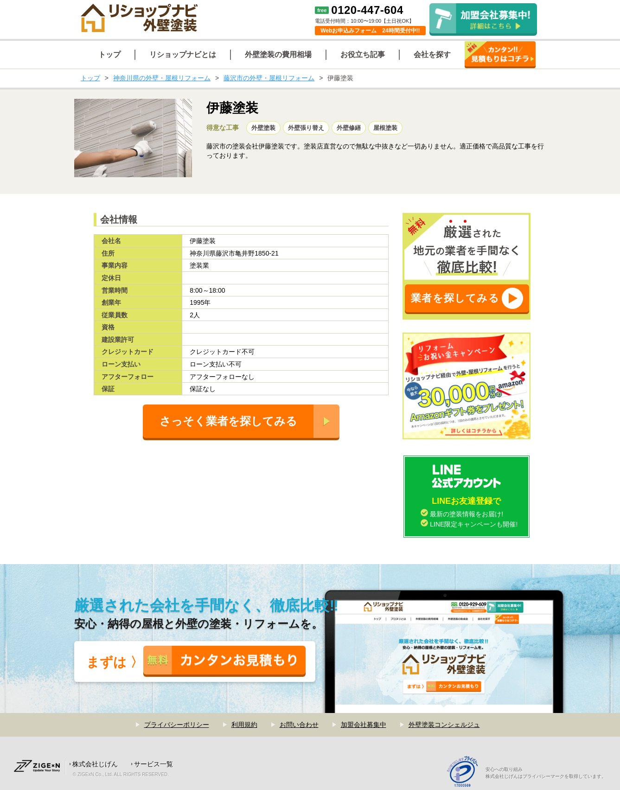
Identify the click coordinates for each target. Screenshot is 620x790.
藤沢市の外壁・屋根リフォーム (269, 78)
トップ (90, 78)
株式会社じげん (95, 764)
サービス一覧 (153, 764)
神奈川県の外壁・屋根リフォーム (162, 78)
